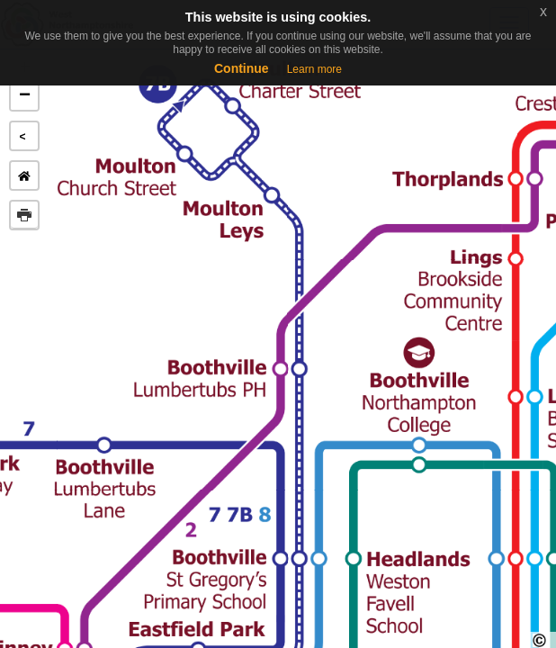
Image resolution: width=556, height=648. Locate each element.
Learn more (314, 69)
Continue (241, 68)
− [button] (25, 96)
